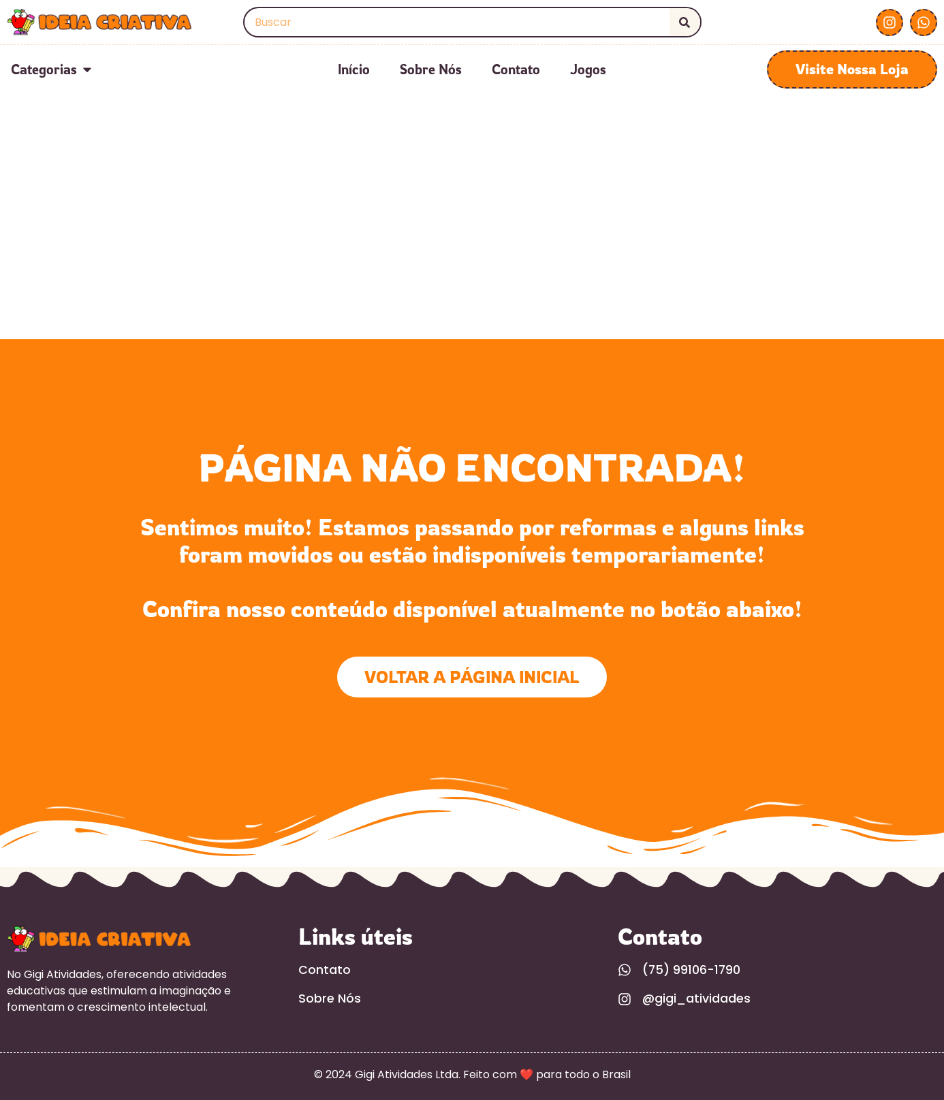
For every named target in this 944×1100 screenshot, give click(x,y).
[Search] (685, 22)
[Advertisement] (472, 237)
